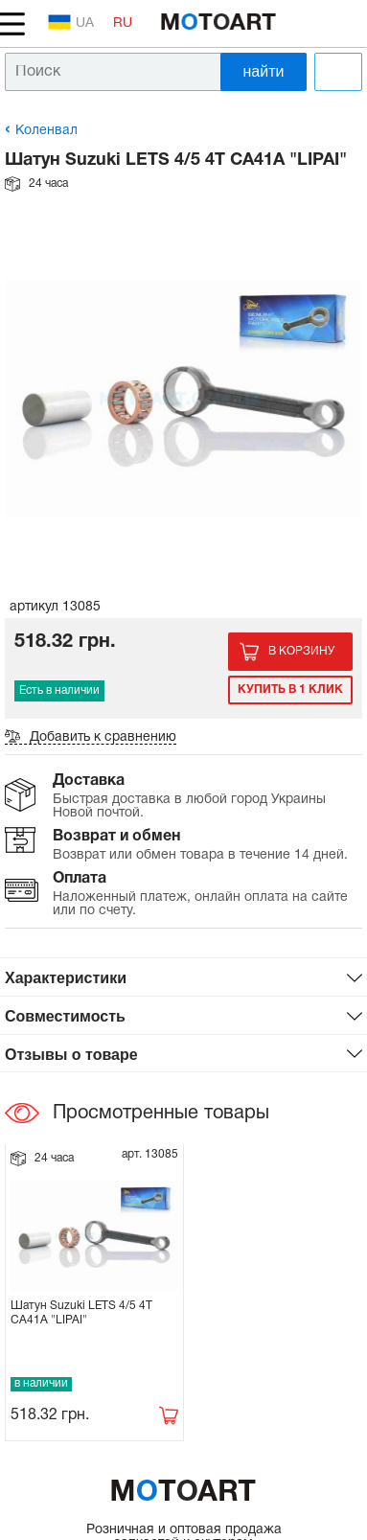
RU (122, 23)
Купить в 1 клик (290, 689)
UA (71, 22)
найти (264, 71)
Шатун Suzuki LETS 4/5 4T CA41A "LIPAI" (81, 1312)
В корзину (301, 651)
